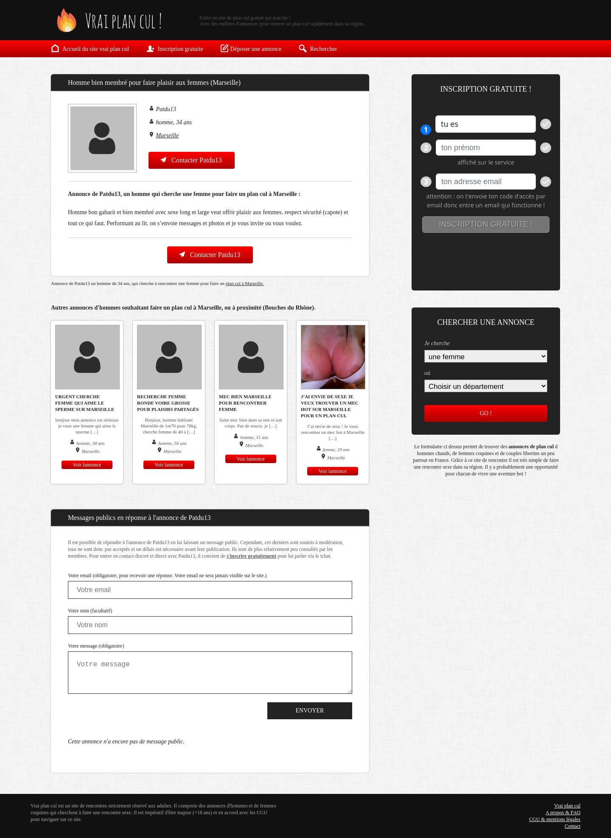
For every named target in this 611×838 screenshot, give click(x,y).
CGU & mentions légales (554, 819)
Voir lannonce (87, 465)
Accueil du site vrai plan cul (90, 48)
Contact (572, 826)
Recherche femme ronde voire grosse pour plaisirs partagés (168, 403)
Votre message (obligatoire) (96, 646)
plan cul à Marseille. (245, 283)
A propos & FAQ (563, 813)
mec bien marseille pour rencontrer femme (245, 403)
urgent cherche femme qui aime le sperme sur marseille (84, 403)
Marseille (167, 135)
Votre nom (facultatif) (90, 611)
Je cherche (437, 343)
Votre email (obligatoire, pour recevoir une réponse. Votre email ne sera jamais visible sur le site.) (167, 575)
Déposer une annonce (251, 48)
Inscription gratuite (174, 48)
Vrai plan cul (567, 806)
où (427, 373)
